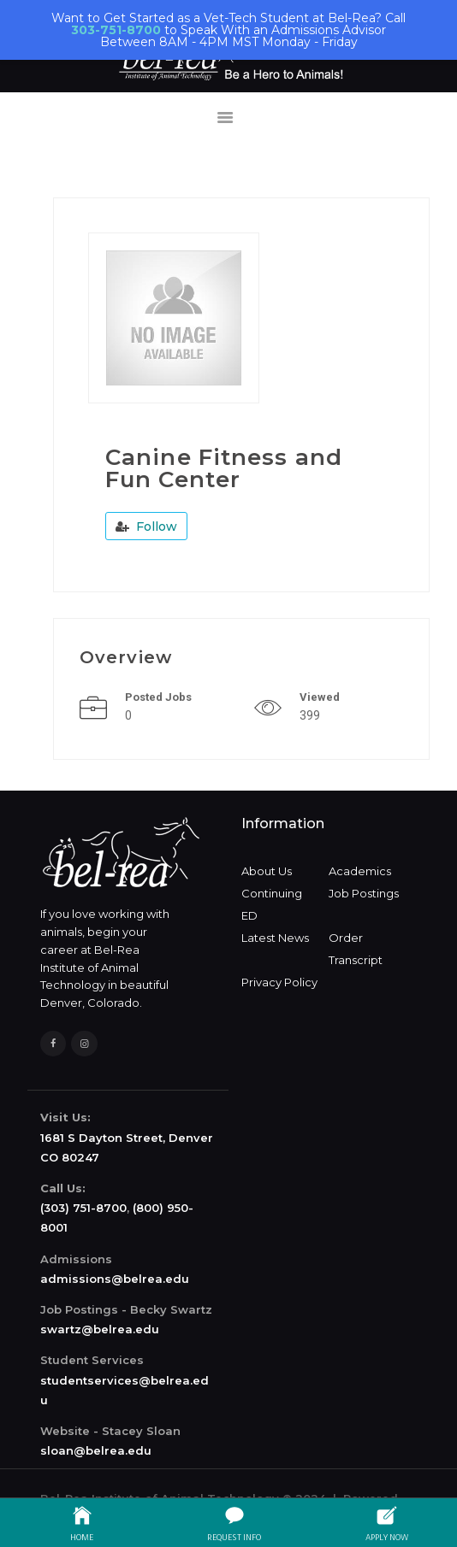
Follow (146, 526)
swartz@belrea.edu (99, 1329)
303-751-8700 (116, 30)
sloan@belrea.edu (95, 1450)
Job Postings (364, 893)
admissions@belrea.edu (114, 1278)
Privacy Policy (279, 982)
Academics (360, 871)
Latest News (275, 937)
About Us (266, 871)
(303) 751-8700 (83, 1208)
